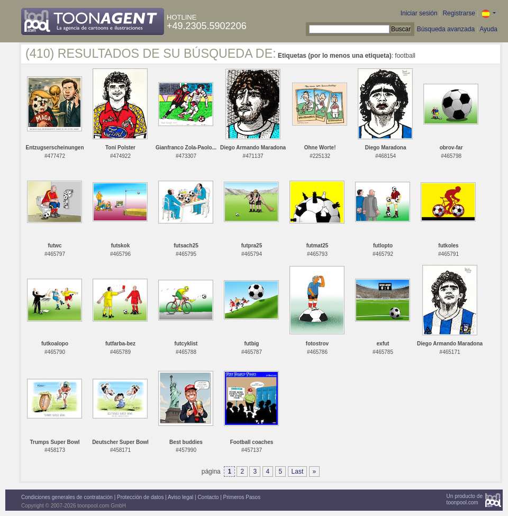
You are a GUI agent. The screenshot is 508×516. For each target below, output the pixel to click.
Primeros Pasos (242, 497)
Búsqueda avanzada (446, 29)
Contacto (208, 497)
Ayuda (488, 29)
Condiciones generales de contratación (67, 497)
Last (298, 471)
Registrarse (458, 13)
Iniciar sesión (419, 13)
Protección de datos (140, 497)
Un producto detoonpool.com (465, 499)
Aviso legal (180, 497)
